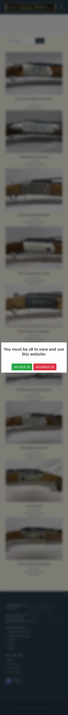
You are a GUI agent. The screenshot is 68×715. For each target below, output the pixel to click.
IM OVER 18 (22, 367)
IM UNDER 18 (45, 367)
